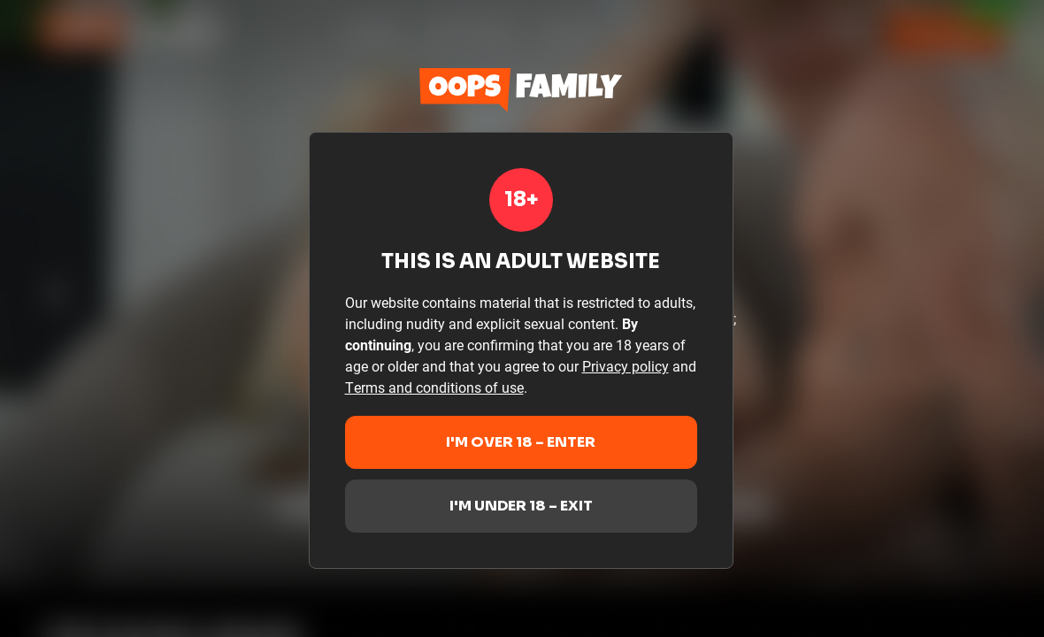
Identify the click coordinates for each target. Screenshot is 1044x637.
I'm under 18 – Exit (521, 505)
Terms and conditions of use (434, 387)
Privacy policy (625, 366)
